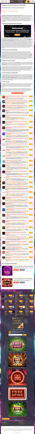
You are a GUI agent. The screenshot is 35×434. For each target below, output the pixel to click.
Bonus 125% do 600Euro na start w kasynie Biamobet (23, 278)
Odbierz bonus (16, 282)
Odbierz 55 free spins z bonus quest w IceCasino (15, 400)
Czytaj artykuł (22, 282)
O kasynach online (4, 423)
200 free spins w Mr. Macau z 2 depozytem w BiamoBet (23, 266)
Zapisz (25, 334)
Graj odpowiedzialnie (17, 432)
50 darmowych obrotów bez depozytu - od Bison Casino (16, 100)
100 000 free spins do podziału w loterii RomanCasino (16, 367)
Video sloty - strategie (22, 423)
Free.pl (4, 1)
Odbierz (31, 96)
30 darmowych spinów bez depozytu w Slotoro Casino (16, 105)
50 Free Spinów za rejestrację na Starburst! (14, 247)
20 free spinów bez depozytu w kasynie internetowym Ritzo (17, 186)
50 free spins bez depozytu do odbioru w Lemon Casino (16, 416)
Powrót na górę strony (5, 418)
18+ (20, 432)
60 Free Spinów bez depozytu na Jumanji (13, 160)
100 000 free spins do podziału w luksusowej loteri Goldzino (17, 351)
